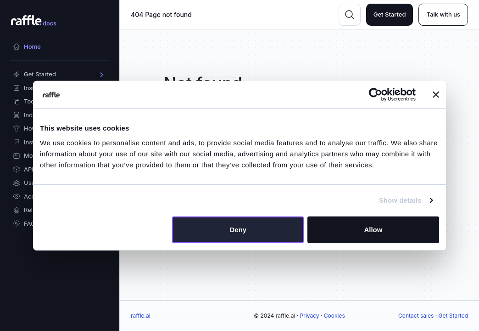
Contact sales (416, 315)
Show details (400, 200)
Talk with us (443, 14)
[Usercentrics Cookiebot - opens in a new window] (375, 95)
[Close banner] (436, 94)
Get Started (389, 14)
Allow (373, 229)
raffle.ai (140, 315)
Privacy (309, 315)
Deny (238, 229)
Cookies (334, 315)
